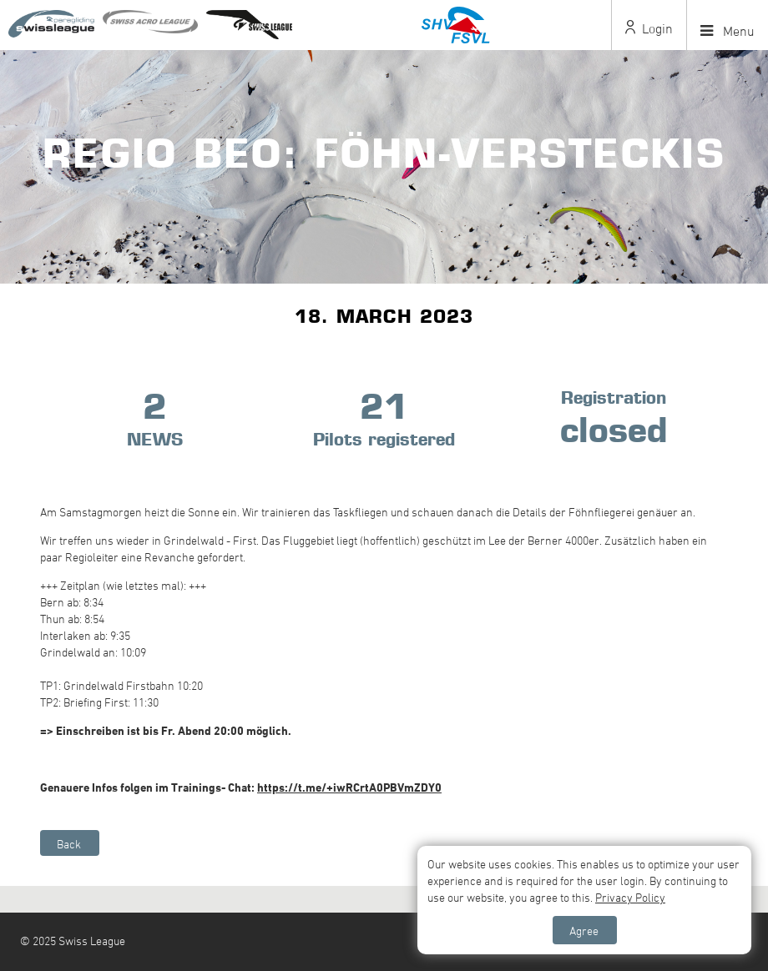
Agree (584, 930)
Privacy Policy (630, 897)
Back (69, 844)
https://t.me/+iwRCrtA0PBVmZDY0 (349, 787)
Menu (727, 30)
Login (649, 28)
